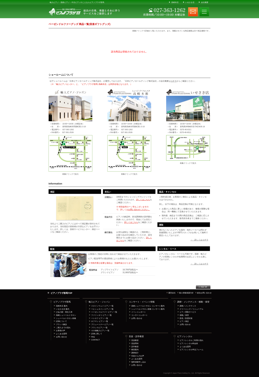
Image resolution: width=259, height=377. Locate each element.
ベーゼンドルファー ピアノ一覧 (104, 312)
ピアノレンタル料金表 (189, 343)
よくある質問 (61, 334)
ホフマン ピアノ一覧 (99, 321)
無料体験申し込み (138, 362)
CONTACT (95, 340)
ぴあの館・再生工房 (64, 312)
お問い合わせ (61, 337)
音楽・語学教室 (136, 336)
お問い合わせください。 (139, 209)
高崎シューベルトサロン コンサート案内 (148, 306)
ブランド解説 (61, 324)
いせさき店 (189, 2)
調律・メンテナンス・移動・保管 (193, 302)
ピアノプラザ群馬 (62, 302)
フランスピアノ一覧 (99, 328)
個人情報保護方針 (186, 293)
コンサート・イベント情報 (142, 302)
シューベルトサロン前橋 (66, 318)
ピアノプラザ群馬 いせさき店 (188, 148)
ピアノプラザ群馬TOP (61, 293)
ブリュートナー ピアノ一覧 (102, 324)
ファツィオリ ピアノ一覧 (101, 315)
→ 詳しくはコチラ (199, 240)
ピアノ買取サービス (188, 312)
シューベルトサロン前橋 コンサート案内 (148, 309)
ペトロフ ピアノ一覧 (99, 318)
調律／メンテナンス (188, 306)
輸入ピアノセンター (70, 153)
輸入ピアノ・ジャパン (99, 302)
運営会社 (172, 293)
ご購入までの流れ (63, 328)
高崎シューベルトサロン (66, 315)
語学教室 (135, 347)
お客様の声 (60, 331)
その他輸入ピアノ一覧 (100, 331)
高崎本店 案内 (61, 306)
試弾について (61, 321)
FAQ (93, 337)
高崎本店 (175, 2)
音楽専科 (135, 343)
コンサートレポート (139, 315)
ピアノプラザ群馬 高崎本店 (129, 153)
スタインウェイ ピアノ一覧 (102, 306)
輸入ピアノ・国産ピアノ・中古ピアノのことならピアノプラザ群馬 (77, 2)
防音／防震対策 (186, 318)
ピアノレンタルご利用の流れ (191, 340)
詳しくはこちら (143, 200)
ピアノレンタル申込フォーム (191, 350)
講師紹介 (135, 353)
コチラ (174, 81)
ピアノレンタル (184, 336)
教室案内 (135, 350)
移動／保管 (184, 315)
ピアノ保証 (184, 321)
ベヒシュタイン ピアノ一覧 (102, 309)
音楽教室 (135, 340)
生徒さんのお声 (137, 356)
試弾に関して (96, 334)
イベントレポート (138, 312)
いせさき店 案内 (62, 309)
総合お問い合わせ (204, 293)
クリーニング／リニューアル (191, 309)
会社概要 (204, 2)
